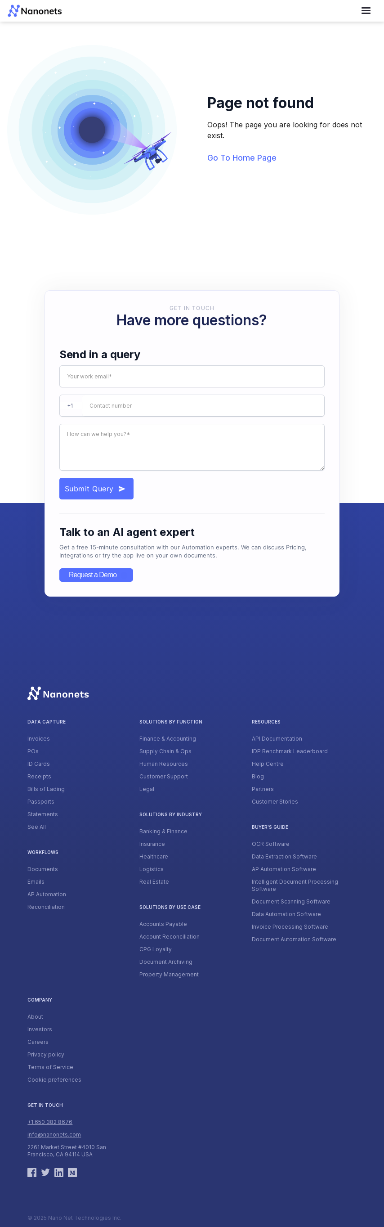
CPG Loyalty (155, 949)
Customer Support (163, 776)
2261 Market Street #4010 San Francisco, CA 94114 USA (66, 1151)
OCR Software (271, 843)
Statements (42, 814)
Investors (39, 1029)
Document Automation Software (294, 939)
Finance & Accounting (167, 738)
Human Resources (163, 763)
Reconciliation (46, 906)
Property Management (169, 974)
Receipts (39, 776)
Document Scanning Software (291, 901)
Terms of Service (50, 1067)
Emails (36, 881)
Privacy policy (45, 1054)
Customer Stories (275, 801)
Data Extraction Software (284, 856)
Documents (42, 869)
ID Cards (38, 763)
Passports (40, 801)
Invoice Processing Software (290, 926)
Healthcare (153, 856)
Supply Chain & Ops (165, 751)
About (35, 1016)
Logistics (151, 869)
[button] (366, 11)
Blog (258, 776)
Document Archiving (165, 961)
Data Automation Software (286, 914)
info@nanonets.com (54, 1134)
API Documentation (277, 738)
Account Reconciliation (169, 936)
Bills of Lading (46, 789)
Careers (38, 1041)
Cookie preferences (54, 1079)
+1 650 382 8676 (49, 1122)
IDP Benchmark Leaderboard (290, 751)
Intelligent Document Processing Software (295, 885)
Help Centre (268, 763)
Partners (263, 789)
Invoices (38, 738)
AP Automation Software (284, 869)
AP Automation (46, 894)
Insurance (152, 843)
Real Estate (154, 881)
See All (36, 826)
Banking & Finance (163, 831)
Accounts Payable (163, 924)
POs (33, 751)
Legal (146, 789)
